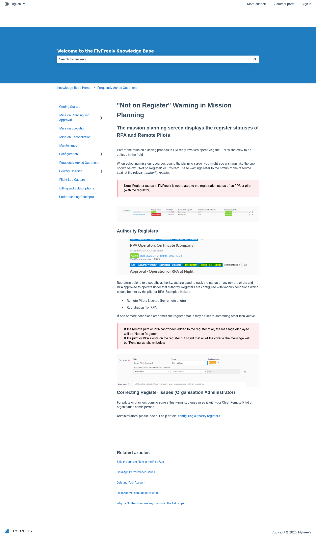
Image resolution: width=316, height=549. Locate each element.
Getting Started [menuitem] (69, 107)
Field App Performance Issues (136, 472)
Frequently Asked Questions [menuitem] (79, 163)
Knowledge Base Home (73, 88)
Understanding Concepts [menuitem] (76, 197)
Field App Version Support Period (138, 492)
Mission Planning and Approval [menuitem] (74, 117)
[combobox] (154, 59)
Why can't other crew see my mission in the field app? (150, 503)
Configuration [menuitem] (68, 154)
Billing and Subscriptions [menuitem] (76, 188)
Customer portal (284, 4)
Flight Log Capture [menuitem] (72, 180)
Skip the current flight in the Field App (140, 461)
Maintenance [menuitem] (68, 145)
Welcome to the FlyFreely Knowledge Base (105, 51)
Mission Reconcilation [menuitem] (74, 137)
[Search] (255, 59)
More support (256, 4)
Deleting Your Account (131, 482)
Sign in (306, 4)
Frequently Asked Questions (117, 88)
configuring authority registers (199, 416)
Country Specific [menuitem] (70, 171)
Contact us (299, 17)
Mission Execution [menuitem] (72, 128)
